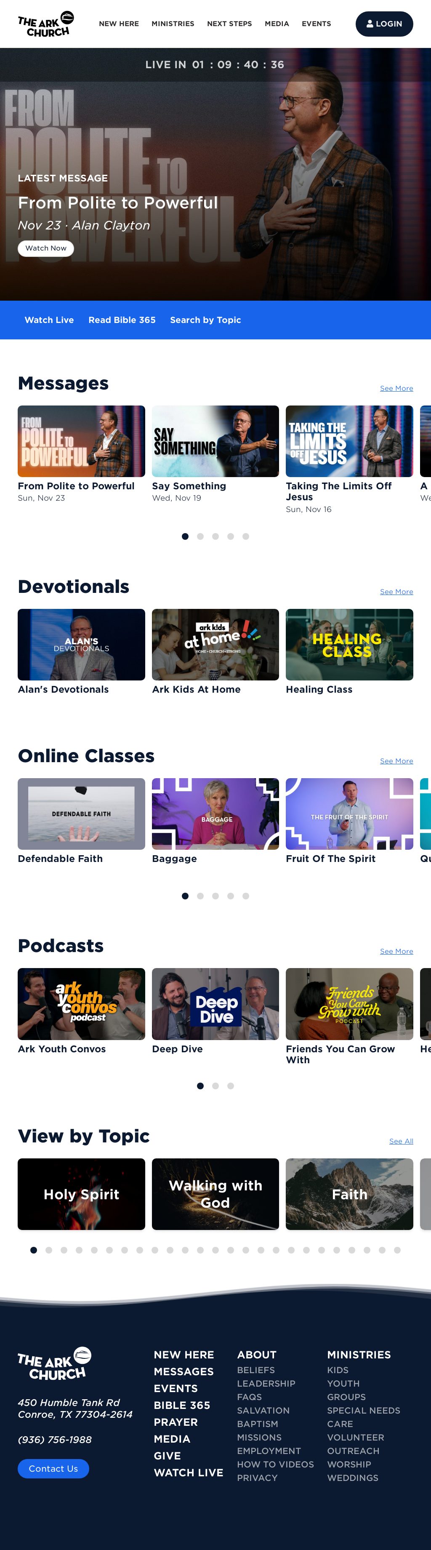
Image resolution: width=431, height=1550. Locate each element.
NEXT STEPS (229, 24)
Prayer (176, 1422)
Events (176, 1388)
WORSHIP (349, 1464)
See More (396, 388)
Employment (269, 1451)
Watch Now (46, 248)
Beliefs (256, 1370)
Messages (184, 1372)
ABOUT (257, 1355)
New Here (184, 1355)
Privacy (257, 1478)
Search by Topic (205, 320)
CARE (340, 1424)
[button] (185, 536)
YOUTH (343, 1384)
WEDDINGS (352, 1478)
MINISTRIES (173, 24)
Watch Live (49, 320)
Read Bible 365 (122, 320)
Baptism (257, 1424)
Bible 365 (182, 1405)
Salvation (263, 1411)
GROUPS (346, 1397)
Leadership (266, 1384)
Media (172, 1439)
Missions (259, 1438)
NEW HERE (119, 24)
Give (167, 1456)
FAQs (249, 1397)
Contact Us (53, 1469)
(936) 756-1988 (55, 1439)
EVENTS (316, 24)
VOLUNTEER (355, 1438)
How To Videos (275, 1464)
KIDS (338, 1370)
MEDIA (277, 24)
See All (401, 1141)
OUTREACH (353, 1451)
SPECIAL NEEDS (363, 1411)
